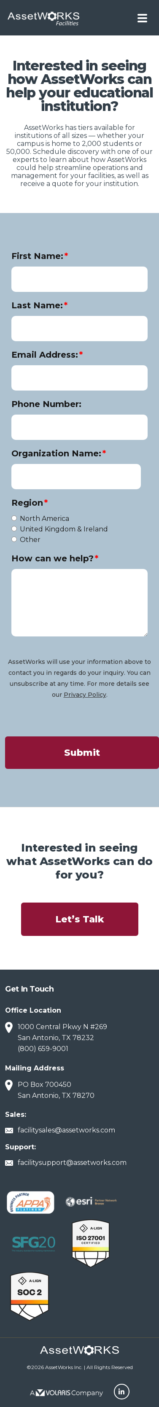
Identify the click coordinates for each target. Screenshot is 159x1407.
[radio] (73, 518)
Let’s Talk (79, 919)
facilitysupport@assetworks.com (72, 1163)
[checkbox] (79, 529)
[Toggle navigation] (142, 18)
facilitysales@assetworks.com (66, 1130)
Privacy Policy (85, 694)
